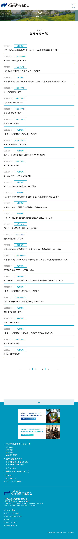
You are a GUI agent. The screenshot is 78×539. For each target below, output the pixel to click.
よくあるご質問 (9, 510)
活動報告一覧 (11, 478)
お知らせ (9, 475)
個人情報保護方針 (11, 525)
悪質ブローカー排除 (11, 513)
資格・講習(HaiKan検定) (17, 471)
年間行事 (9, 452)
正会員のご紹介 (12, 455)
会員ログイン (9, 519)
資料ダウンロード (10, 522)
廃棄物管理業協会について (18, 444)
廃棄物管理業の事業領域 (15, 464)
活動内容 (9, 450)
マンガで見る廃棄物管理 (13, 516)
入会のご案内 (11, 468)
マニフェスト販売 (13, 481)
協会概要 (9, 447)
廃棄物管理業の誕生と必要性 (17, 462)
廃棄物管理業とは (14, 458)
